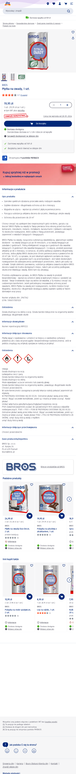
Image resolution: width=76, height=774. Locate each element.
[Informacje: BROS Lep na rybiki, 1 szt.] (42, 622)
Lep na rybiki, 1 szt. (46, 610)
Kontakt (54, 764)
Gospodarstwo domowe (25, 23)
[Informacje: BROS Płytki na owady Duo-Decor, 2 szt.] (10, 541)
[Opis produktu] (38, 196)
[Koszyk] (65, 3)
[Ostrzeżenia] (38, 307)
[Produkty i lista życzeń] (53, 3)
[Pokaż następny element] (69, 499)
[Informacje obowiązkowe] (38, 321)
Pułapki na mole (9, 26)
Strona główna (8, 23)
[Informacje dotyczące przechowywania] (38, 427)
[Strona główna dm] (7, 3)
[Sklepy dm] (47, 3)
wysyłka (21, 111)
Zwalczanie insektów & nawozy (49, 23)
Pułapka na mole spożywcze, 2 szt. (18, 611)
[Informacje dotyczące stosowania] (38, 333)
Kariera (19, 764)
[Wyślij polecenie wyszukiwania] (68, 11)
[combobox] (38, 11)
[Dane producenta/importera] (38, 439)
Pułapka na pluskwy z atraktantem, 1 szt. (47, 530)
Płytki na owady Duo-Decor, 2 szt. (17, 530)
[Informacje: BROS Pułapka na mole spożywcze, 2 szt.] (10, 622)
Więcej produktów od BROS (35, 467)
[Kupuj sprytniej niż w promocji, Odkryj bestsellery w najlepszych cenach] (38, 174)
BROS (5, 85)
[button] (71, 3)
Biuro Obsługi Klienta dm (37, 764)
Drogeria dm (8, 764)
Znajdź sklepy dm (10, 767)
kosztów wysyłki (51, 722)
